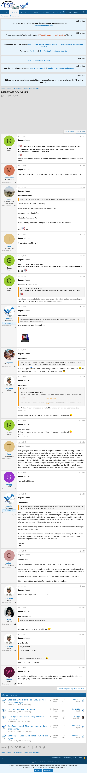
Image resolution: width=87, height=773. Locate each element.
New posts (4, 16)
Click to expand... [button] (51, 404)
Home (5, 12)
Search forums (14, 16)
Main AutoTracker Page (65, 68)
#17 (83, 634)
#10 (83, 420)
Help (75, 758)
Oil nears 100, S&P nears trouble (22, 709)
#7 (84, 307)
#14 (83, 551)
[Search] (83, 12)
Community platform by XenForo (43, 762)
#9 (84, 376)
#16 (83, 608)
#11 (83, 442)
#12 (83, 472)
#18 (83, 667)
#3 (84, 187)
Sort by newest (69, 131)
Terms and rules (56, 758)
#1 (84, 136)
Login (50, 68)
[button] (31, 12)
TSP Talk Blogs (26, 705)
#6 (84, 276)
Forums (14, 12)
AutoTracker (57, 12)
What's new (24, 12)
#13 (83, 494)
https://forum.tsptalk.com (43, 26)
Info (29, 44)
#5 (84, 256)
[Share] (80, 136)
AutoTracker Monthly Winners (46, 44)
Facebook (33, 51)
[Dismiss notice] (80, 21)
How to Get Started (37, 68)
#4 (84, 234)
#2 (84, 165)
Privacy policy (67, 758)
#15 (83, 586)
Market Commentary (42, 12)
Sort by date (81, 131)
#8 (84, 350)
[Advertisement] (43, 114)
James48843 (76, 718)
